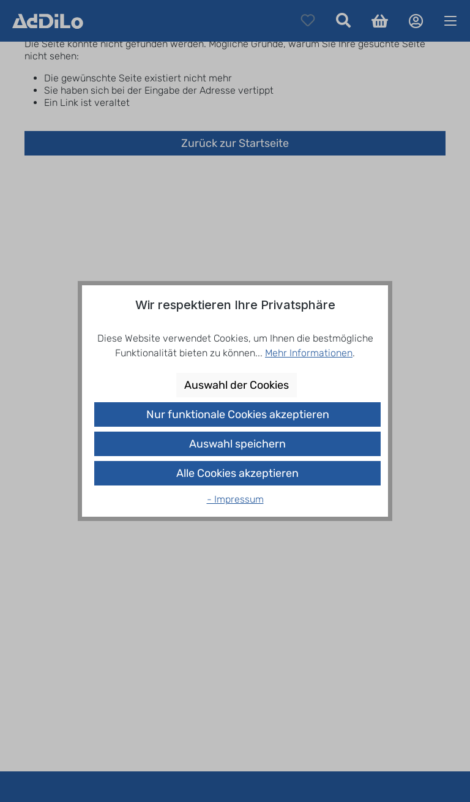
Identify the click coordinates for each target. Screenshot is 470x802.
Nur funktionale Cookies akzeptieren (237, 414)
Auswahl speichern (237, 444)
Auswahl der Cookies (236, 385)
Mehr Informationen (308, 353)
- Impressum (235, 499)
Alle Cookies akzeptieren (237, 473)
